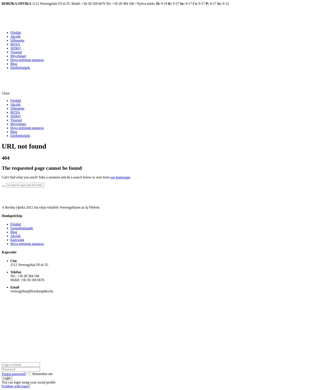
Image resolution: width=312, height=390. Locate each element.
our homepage (120, 177)
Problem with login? (16, 386)
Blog (13, 64)
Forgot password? (14, 374)
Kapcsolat (17, 240)
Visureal (16, 52)
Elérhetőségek (20, 68)
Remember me (42, 374)
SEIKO (15, 48)
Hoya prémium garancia (27, 60)
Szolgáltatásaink (21, 228)
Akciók (15, 36)
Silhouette (17, 40)
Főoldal (15, 32)
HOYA (15, 44)
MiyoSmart (18, 56)
